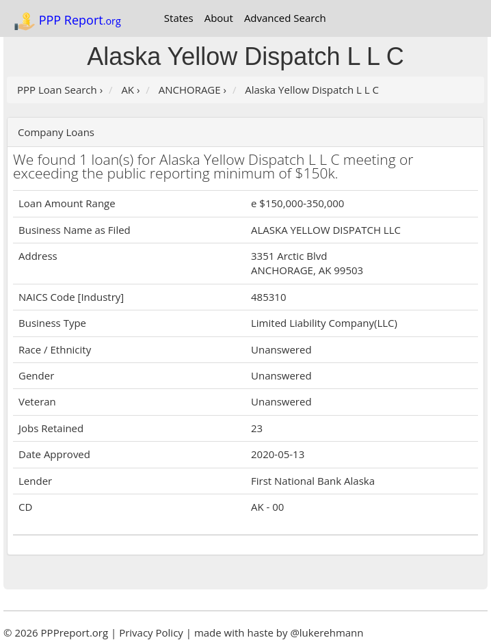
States (179, 18)
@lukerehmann (326, 632)
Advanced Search (285, 18)
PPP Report (67, 21)
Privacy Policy (151, 632)
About (218, 18)
